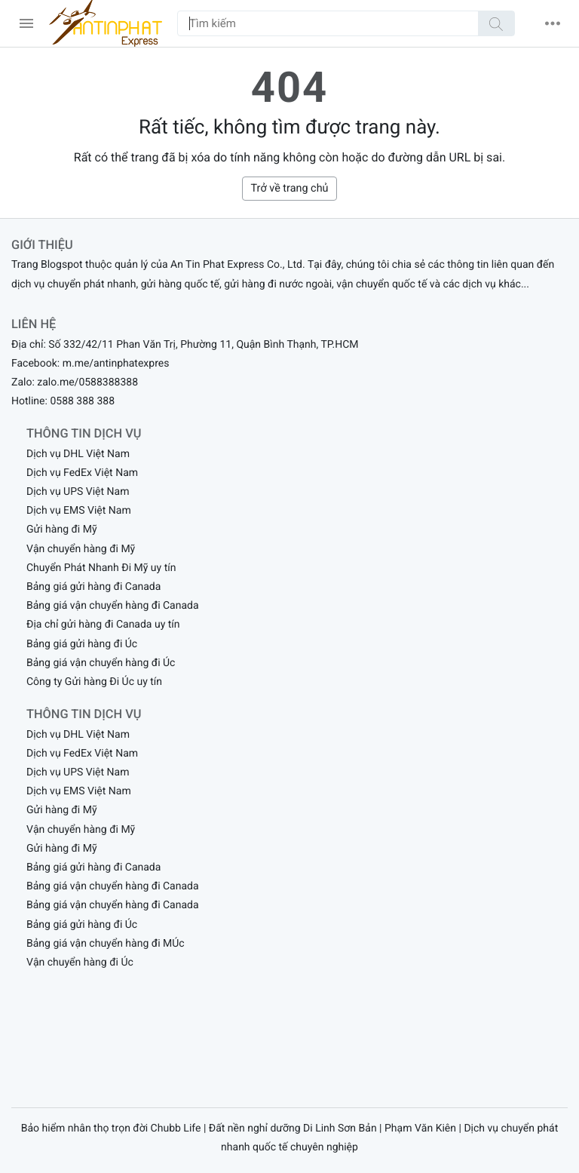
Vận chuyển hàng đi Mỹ (80, 549)
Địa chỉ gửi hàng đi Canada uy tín (103, 625)
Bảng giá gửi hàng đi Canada (93, 587)
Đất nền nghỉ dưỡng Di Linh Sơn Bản (293, 1128)
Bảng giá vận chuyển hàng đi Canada (112, 606)
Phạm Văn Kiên (420, 1128)
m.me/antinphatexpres (116, 364)
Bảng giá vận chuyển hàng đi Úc (100, 663)
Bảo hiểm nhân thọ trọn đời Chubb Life (111, 1128)
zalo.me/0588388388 (87, 382)
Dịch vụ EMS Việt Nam (78, 511)
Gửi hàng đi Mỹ (61, 530)
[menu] (26, 23)
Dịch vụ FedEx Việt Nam (82, 473)
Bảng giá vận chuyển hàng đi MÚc (105, 944)
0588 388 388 (82, 401)
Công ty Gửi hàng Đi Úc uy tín (94, 682)
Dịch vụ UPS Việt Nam (77, 492)
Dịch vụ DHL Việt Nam (78, 454)
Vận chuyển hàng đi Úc (79, 963)
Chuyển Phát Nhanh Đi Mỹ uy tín (101, 568)
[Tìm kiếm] (496, 23)
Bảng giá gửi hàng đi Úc (81, 644)
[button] (553, 23)
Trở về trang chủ (289, 188)
